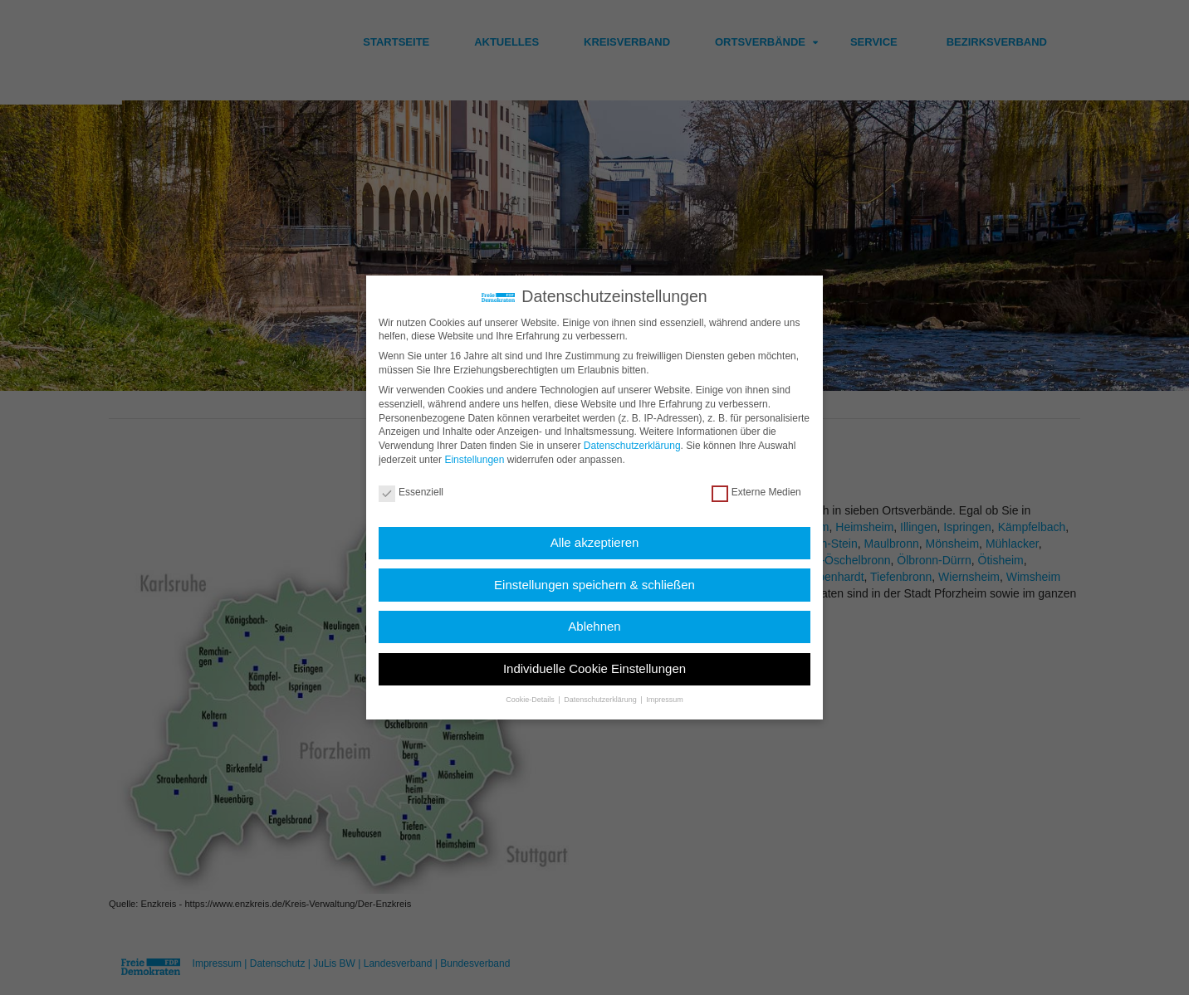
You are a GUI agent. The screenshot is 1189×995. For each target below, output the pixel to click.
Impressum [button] (664, 699)
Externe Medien (756, 492)
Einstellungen (474, 459)
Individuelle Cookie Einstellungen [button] (594, 667)
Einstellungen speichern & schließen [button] (594, 583)
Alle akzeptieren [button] (594, 541)
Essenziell (411, 492)
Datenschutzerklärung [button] (601, 699)
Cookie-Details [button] (531, 699)
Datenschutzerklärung (632, 445)
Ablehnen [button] (594, 625)
